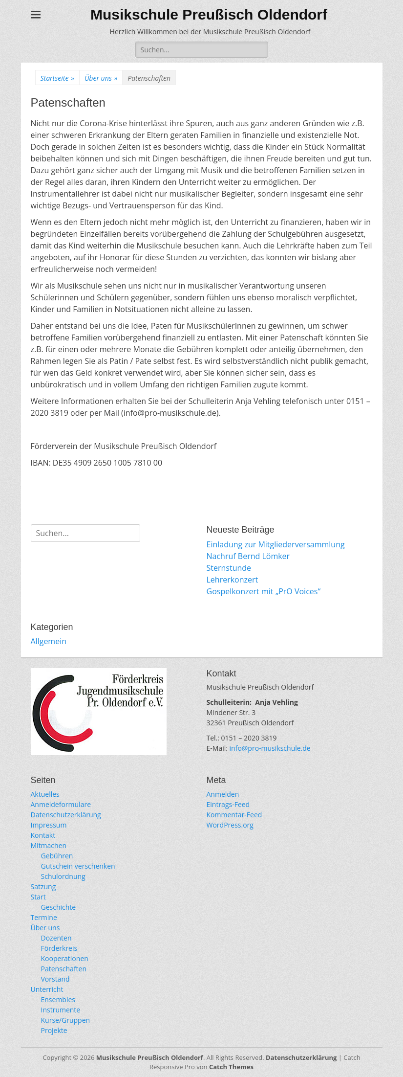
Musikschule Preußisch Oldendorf (208, 14)
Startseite (57, 78)
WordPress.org (230, 825)
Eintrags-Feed (228, 804)
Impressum (49, 825)
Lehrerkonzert (232, 579)
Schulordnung (63, 876)
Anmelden (223, 794)
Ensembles (58, 999)
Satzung (43, 886)
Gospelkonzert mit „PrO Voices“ (264, 591)
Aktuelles (45, 794)
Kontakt (43, 835)
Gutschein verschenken (78, 866)
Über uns (101, 78)
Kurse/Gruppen (65, 1020)
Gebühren (57, 855)
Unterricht (47, 989)
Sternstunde (229, 567)
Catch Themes (231, 1066)
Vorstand (55, 979)
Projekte (54, 1030)
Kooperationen (64, 958)
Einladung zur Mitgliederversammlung (276, 544)
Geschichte (58, 907)
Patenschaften (64, 968)
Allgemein (49, 641)
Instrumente (61, 1009)
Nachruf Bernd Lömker (248, 556)
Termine (44, 917)
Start (38, 896)
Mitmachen (49, 845)
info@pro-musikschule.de (270, 748)
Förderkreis (59, 948)
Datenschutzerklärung (66, 814)
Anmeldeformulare (61, 804)
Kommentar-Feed (234, 814)
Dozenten (56, 937)
